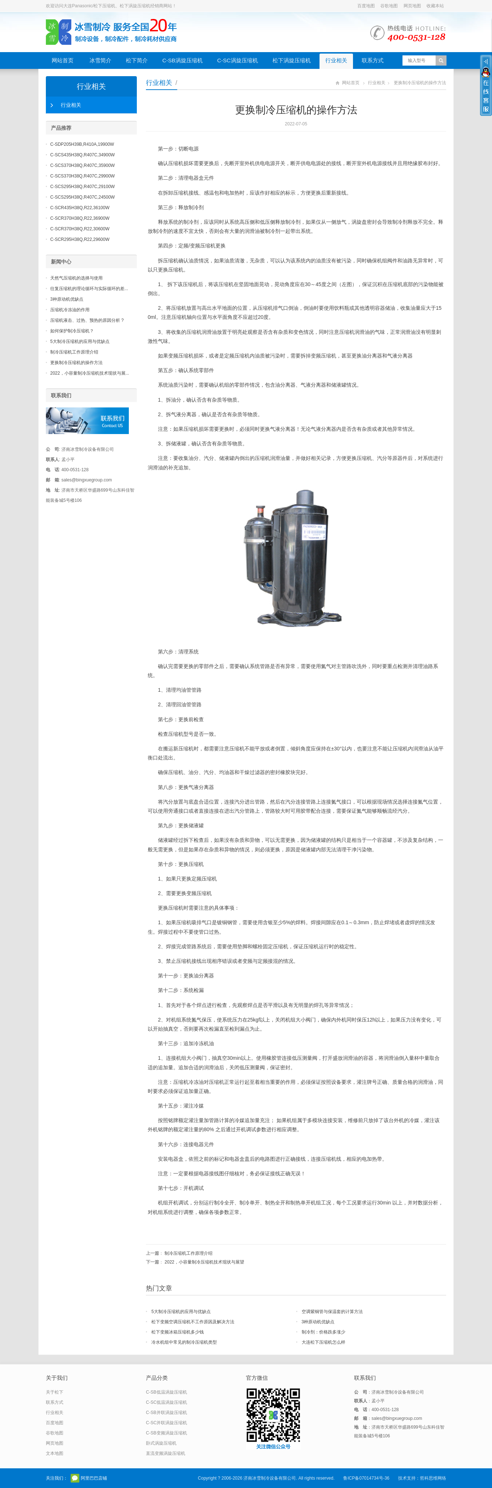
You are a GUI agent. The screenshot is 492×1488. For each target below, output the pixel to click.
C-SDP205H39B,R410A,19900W (82, 144)
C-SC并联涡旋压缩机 (166, 1422)
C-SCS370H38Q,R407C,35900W (82, 165)
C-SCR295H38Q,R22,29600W (80, 239)
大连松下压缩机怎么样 (323, 1342)
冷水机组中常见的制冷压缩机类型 (184, 1342)
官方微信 (75, 1478)
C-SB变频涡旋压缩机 (166, 1433)
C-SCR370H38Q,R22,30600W (80, 228)
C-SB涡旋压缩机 (182, 60)
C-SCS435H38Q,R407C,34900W (82, 154)
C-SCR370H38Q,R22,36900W (80, 218)
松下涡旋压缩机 (292, 60)
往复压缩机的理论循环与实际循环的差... (89, 288)
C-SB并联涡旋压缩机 (166, 1412)
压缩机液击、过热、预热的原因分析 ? (87, 320)
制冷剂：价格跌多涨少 (323, 1332)
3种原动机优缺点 (318, 1321)
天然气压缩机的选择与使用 (76, 278)
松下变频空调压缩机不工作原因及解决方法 (192, 1321)
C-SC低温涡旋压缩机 (166, 1402)
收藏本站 (435, 5)
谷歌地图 (389, 5)
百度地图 (366, 5)
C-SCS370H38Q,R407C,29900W (82, 176)
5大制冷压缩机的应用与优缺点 (181, 1311)
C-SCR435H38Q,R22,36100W (80, 207)
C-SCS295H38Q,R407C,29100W (82, 186)
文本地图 (54, 1453)
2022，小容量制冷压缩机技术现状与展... (89, 373)
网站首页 (63, 60)
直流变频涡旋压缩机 (165, 1453)
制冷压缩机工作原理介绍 (188, 1253)
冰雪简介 (100, 60)
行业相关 (336, 60)
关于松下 (54, 1392)
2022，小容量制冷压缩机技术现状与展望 (204, 1262)
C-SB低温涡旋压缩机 (166, 1392)
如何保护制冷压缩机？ (72, 330)
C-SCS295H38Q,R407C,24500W (82, 197)
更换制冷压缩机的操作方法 (76, 362)
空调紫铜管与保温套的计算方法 (332, 1311)
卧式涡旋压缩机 (161, 1443)
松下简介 (137, 60)
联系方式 (373, 60)
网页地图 (412, 5)
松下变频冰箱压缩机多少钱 (177, 1332)
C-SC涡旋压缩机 (237, 60)
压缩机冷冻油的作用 (70, 309)
